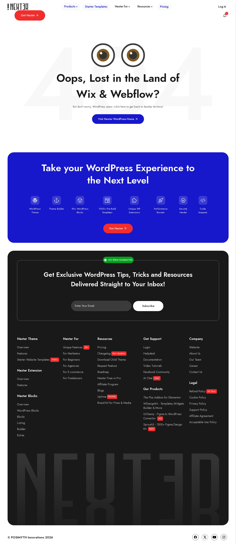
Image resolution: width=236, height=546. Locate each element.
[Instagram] (224, 535)
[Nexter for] (92, 8)
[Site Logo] (19, 8)
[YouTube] (214, 535)
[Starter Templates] (66, 8)
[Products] (41, 8)
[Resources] (115, 8)
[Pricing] (134, 8)
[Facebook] (195, 535)
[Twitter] (205, 535)
